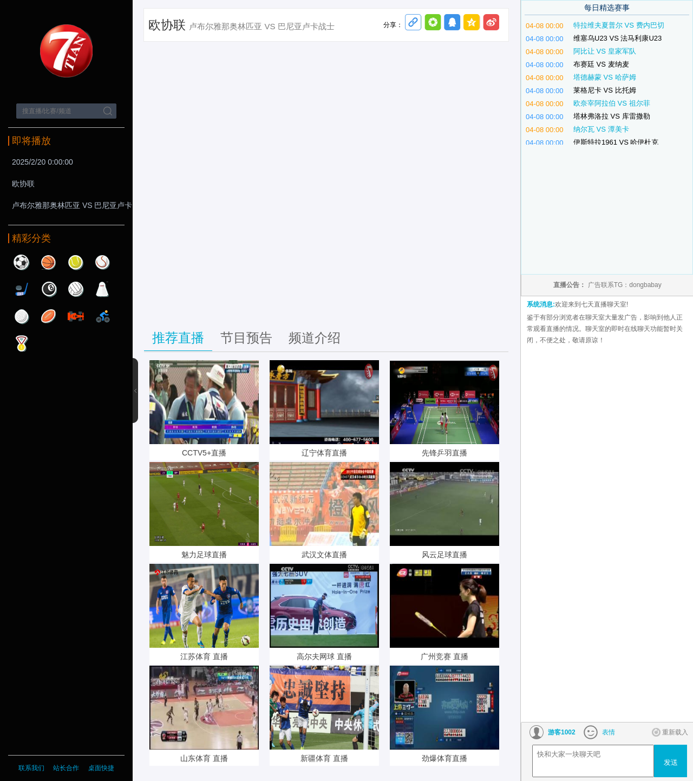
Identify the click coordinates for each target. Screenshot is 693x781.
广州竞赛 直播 (444, 656)
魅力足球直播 (204, 554)
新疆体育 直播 (324, 758)
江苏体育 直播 (204, 656)
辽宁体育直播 (324, 452)
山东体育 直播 (204, 758)
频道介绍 (315, 337)
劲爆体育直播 (444, 758)
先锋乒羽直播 (444, 452)
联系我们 (31, 768)
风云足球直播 (444, 554)
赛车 (76, 316)
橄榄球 (49, 316)
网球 (76, 262)
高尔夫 (22, 316)
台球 (49, 289)
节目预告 (246, 337)
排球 (76, 289)
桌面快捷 (101, 768)
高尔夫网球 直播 (324, 656)
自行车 (103, 316)
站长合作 (67, 768)
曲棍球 (22, 289)
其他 (22, 343)
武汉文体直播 (324, 554)
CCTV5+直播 (204, 452)
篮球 (49, 262)
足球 (22, 262)
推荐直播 (178, 337)
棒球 (103, 262)
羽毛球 (103, 289)
